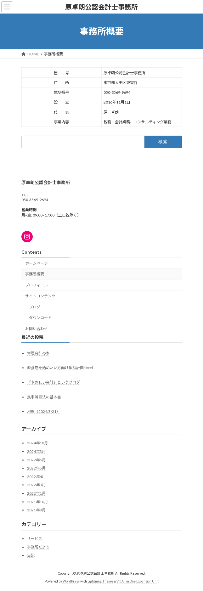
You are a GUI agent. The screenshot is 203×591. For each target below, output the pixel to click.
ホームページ (36, 263)
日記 (31, 555)
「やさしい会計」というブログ (53, 382)
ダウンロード (40, 318)
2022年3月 (36, 485)
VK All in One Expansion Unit (137, 581)
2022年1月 (36, 493)
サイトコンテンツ (40, 296)
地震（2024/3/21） (43, 411)
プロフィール (36, 285)
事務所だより (38, 547)
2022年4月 (36, 476)
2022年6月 (36, 460)
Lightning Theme (100, 581)
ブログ (34, 307)
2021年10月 (37, 501)
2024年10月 (37, 443)
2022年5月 (36, 468)
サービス (34, 538)
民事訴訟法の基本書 (44, 397)
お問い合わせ (36, 329)
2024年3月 (36, 451)
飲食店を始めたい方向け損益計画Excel (60, 368)
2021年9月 (36, 510)
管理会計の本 (38, 353)
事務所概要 (34, 274)
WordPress (71, 581)
